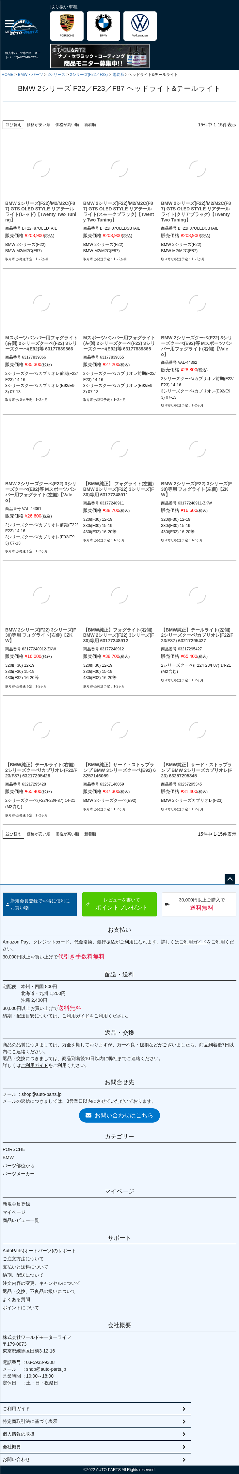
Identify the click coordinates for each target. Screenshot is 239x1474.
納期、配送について (23, 1275)
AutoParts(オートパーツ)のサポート (39, 1250)
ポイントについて (21, 1307)
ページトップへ (230, 879)
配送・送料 (119, 974)
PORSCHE (14, 1149)
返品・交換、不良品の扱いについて (39, 1291)
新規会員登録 (16, 1204)
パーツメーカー (19, 1173)
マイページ (119, 1191)
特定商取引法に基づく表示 (30, 1421)
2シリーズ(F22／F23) (89, 74)
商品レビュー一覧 (21, 1220)
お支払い (119, 930)
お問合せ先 (119, 1082)
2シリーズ (57, 74)
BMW (8, 1157)
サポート (119, 1238)
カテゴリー (119, 1136)
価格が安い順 (38, 124)
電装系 (118, 74)
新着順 (90, 124)
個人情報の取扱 (19, 1434)
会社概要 (119, 1325)
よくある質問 (16, 1299)
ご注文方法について (23, 1258)
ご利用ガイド (193, 941)
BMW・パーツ (30, 74)
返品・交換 (119, 1032)
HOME (7, 74)
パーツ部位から (19, 1165)
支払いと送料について (25, 1266)
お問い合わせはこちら (119, 1115)
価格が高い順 (67, 124)
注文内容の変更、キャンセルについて (41, 1283)
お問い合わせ (16, 1459)
